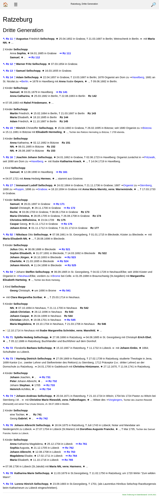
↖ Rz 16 (8, 157)
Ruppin (19, 189)
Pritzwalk (149, 157)
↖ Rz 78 (8, 473)
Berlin (24, 81)
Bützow (147, 127)
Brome (56, 275)
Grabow (42, 189)
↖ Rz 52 (8, 234)
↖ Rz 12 (8, 63)
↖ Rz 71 (8, 337)
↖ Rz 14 (8, 77)
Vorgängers (115, 399)
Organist (128, 185)
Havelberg (138, 77)
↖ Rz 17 (8, 185)
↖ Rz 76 (8, 425)
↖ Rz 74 (8, 395)
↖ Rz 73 (8, 358)
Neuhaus (24, 275)
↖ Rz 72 (8, 347)
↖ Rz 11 (8, 38)
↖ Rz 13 (8, 70)
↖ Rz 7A (8, 483)
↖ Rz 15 (8, 127)
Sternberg (146, 185)
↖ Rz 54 (8, 271)
